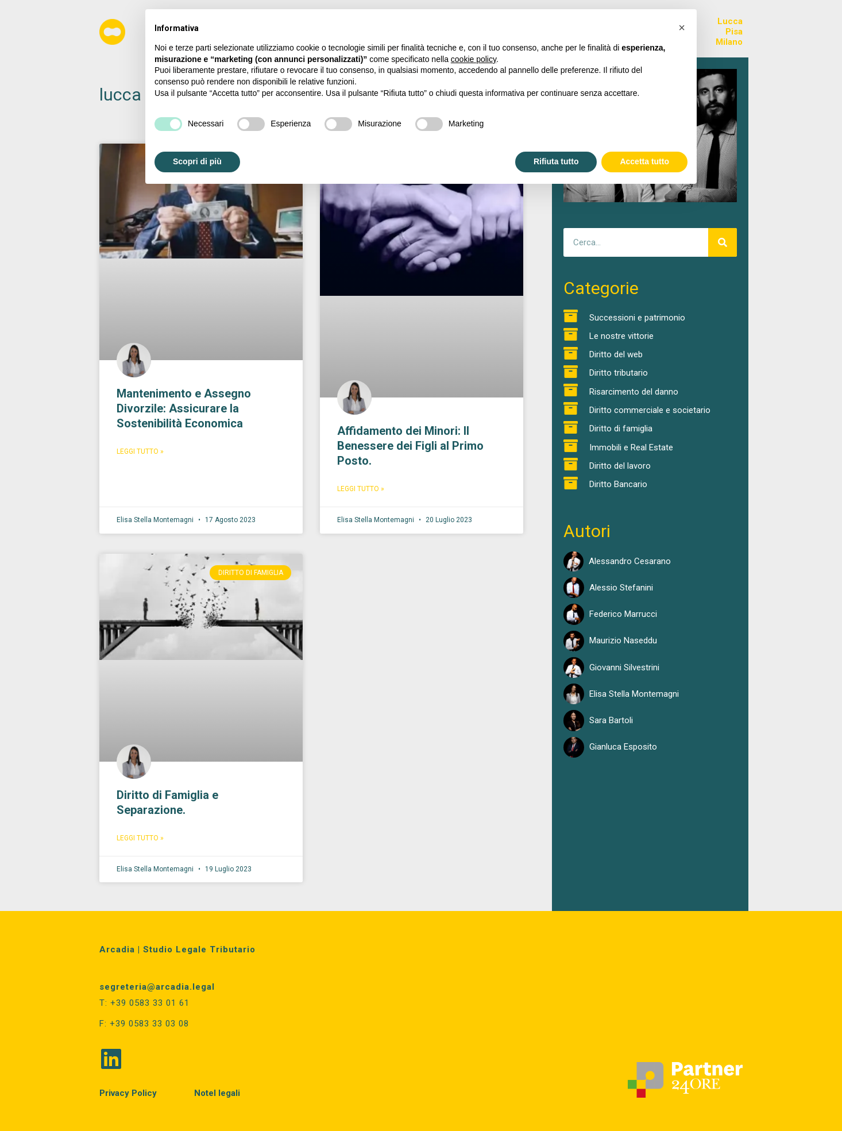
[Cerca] (722, 242)
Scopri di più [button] (197, 161)
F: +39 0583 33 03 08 (144, 1023)
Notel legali (217, 1092)
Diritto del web (616, 354)
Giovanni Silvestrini (624, 667)
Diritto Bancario (618, 484)
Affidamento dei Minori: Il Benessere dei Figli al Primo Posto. (410, 446)
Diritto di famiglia (620, 428)
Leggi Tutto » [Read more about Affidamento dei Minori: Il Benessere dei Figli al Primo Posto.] (360, 489)
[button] (682, 27)
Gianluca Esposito (623, 747)
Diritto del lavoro (620, 466)
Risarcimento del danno (633, 392)
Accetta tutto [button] (644, 161)
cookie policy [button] (473, 59)
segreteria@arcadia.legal (157, 987)
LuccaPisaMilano (729, 31)
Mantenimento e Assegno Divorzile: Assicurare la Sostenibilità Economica (184, 408)
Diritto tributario (618, 373)
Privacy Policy (128, 1092)
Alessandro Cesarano (630, 561)
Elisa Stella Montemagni (634, 694)
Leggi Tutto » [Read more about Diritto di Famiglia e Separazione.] (140, 838)
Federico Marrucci (623, 614)
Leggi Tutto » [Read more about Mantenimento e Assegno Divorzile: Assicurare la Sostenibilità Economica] (140, 451)
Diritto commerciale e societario (649, 410)
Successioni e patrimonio (637, 317)
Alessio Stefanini (621, 587)
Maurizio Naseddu (623, 640)
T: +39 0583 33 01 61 (144, 1003)
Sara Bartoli (611, 720)
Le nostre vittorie (621, 336)
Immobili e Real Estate (631, 447)
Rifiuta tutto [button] (556, 161)
